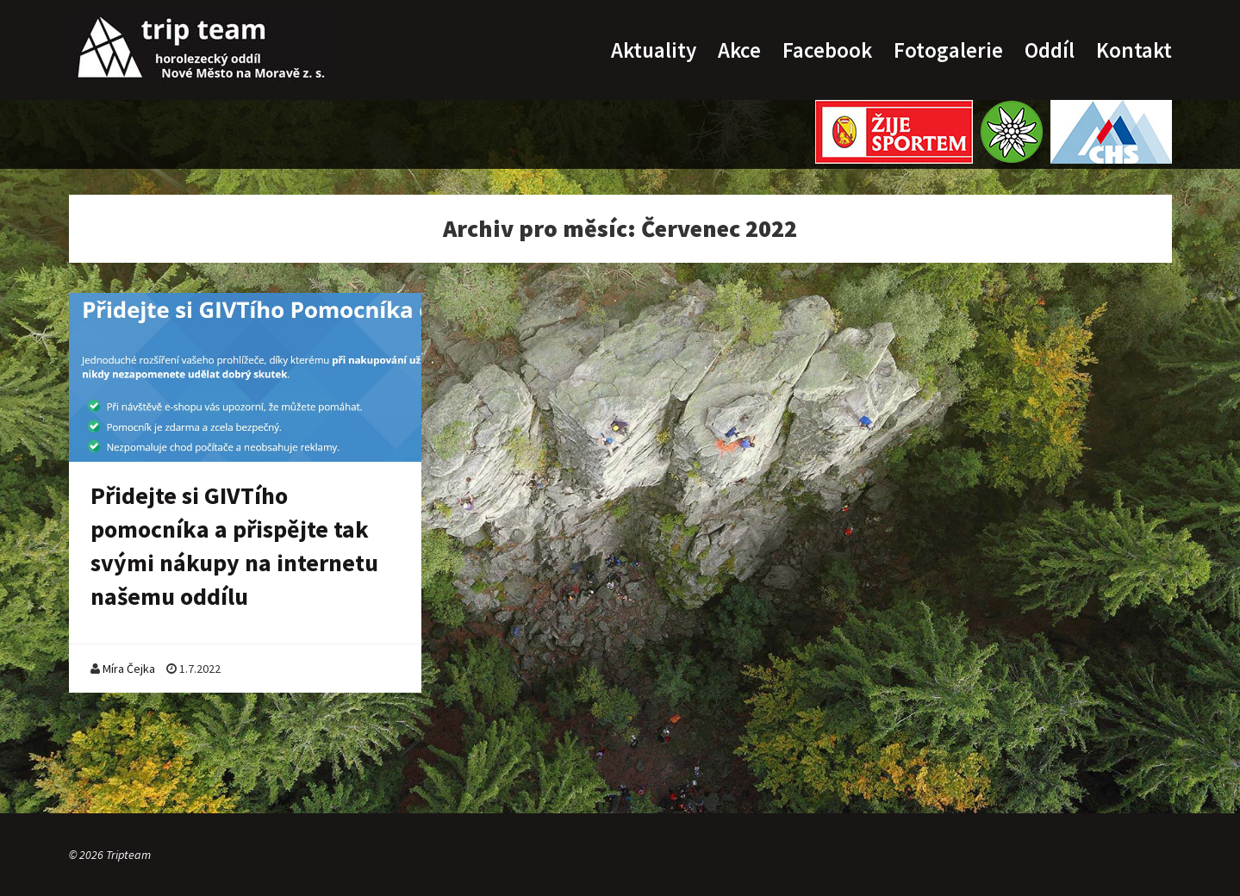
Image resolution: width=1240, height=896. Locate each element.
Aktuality (653, 50)
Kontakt (1134, 50)
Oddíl (1050, 50)
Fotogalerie (948, 50)
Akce (739, 50)
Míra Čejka (129, 668)
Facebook (827, 50)
